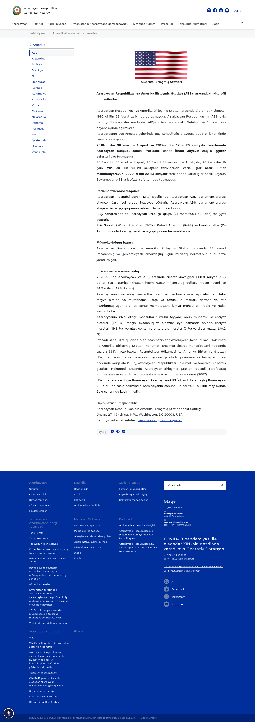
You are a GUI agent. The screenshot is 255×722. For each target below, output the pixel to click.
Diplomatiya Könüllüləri (88, 505)
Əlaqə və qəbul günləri (43, 672)
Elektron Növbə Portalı (43, 696)
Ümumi (33, 488)
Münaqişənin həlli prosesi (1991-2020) (48, 560)
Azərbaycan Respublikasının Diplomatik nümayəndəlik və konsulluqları (136, 534)
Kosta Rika (39, 99)
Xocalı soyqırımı (38, 538)
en (241, 10)
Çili (34, 76)
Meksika (37, 111)
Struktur (79, 494)
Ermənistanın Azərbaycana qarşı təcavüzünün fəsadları (49, 551)
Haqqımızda (81, 488)
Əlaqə (215, 23)
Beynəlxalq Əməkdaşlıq (133, 494)
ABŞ (34, 52)
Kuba (35, 105)
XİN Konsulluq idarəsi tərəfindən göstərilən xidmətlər (49, 645)
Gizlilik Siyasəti (149, 718)
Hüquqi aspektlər (39, 584)
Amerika (92, 33)
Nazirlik (37, 23)
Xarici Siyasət (57, 23)
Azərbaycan (20, 23)
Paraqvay (38, 128)
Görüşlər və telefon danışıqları (92, 536)
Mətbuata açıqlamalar (87, 525)
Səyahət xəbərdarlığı (41, 691)
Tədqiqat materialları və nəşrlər (48, 623)
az (236, 10)
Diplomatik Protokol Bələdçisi (137, 525)
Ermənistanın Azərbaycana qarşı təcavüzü (99, 23)
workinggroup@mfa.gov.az (179, 559)
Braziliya (37, 70)
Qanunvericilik (38, 494)
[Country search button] (222, 485)
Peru (35, 134)
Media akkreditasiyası (87, 530)
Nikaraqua (39, 117)
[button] (9, 713)
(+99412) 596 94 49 (175, 555)
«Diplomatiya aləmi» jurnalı (90, 541)
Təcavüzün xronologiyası (43, 543)
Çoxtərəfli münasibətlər (133, 499)
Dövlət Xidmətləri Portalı (44, 702)
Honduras (38, 82)
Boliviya (37, 64)
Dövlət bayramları (40, 505)
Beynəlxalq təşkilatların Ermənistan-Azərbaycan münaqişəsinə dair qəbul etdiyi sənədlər (48, 573)
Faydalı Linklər (38, 510)
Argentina (38, 58)
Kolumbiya (39, 93)
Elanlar (78, 558)
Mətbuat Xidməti (144, 23)
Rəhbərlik (80, 499)
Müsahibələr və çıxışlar (88, 547)
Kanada (37, 87)
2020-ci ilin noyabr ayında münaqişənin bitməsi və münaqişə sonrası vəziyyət (45, 614)
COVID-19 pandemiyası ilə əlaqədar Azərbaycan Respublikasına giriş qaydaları (47, 682)
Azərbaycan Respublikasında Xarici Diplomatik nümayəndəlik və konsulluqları (138, 547)
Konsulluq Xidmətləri (192, 23)
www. (160, 420)
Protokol (167, 23)
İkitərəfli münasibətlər (66, 33)
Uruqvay (37, 146)
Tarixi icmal (36, 532)
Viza (31, 637)
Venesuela (39, 152)
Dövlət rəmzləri (38, 499)
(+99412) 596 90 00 (175, 507)
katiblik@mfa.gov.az (174, 516)
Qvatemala (39, 140)
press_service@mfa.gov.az (177, 525)
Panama (37, 122)
